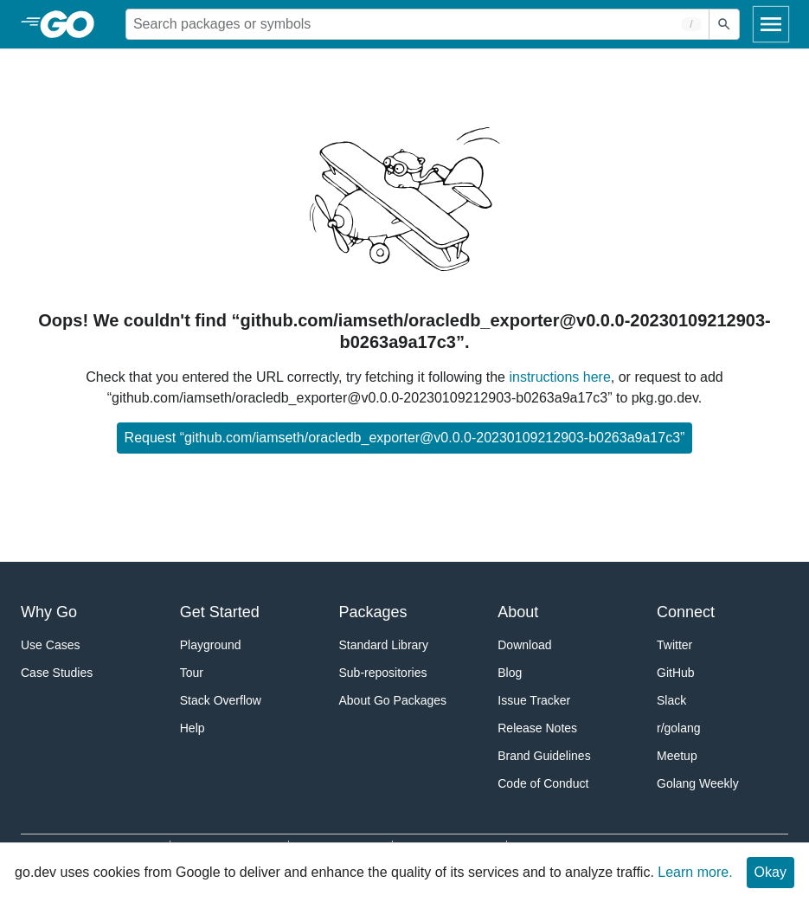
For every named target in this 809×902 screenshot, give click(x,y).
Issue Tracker (534, 700)
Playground (210, 645)
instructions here (559, 377)
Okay (770, 872)
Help (192, 728)
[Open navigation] (771, 24)
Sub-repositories (383, 673)
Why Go (49, 612)
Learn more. (695, 872)
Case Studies (57, 673)
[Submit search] (724, 24)
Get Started (220, 612)
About (518, 612)
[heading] (73, 24)
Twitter (674, 645)
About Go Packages (393, 700)
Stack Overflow (220, 700)
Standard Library (384, 645)
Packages (373, 612)
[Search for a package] (417, 24)
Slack (671, 700)
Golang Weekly (698, 783)
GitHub (676, 673)
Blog (510, 673)
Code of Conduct (543, 783)
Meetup (677, 756)
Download (524, 645)
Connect (686, 612)
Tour (191, 673)
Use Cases (50, 645)
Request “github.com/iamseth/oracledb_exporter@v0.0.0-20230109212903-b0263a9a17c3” (405, 437)
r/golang (679, 728)
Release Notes (537, 728)
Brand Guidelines (544, 756)
